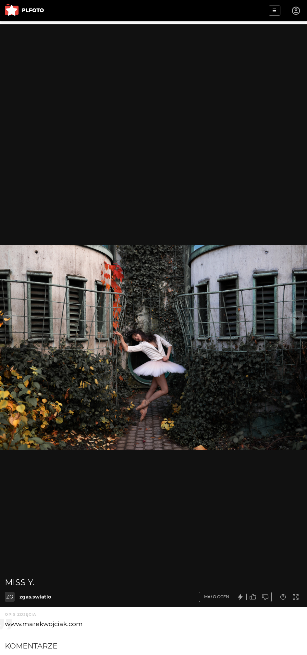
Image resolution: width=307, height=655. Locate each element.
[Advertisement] (153, 69)
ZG (9, 597)
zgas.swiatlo (35, 597)
